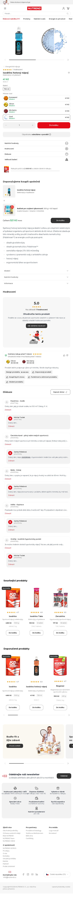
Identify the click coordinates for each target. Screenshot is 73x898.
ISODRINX (26, 457)
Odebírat (64, 776)
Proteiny (26, 19)
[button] (68, 60)
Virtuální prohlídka (9, 858)
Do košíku (60, 220)
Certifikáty (29, 838)
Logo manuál (53, 830)
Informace (36, 283)
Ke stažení (52, 833)
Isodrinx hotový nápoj (36, 687)
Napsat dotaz (60, 392)
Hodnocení (36, 148)
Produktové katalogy (33, 830)
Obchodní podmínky (10, 830)
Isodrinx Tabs (36, 616)
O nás (5, 853)
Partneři (6, 864)
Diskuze (36, 154)
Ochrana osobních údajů (11, 833)
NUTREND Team (8, 838)
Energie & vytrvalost (57, 19)
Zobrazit (8, 410)
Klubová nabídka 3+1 (11, 19)
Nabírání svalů (39, 19)
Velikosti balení (36, 159)
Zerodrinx (60, 616)
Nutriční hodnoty (36, 143)
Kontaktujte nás (10, 875)
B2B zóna (29, 836)
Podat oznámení (9, 866)
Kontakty (6, 856)
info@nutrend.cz (9, 877)
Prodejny (6, 851)
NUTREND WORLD (9, 848)
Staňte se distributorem (34, 833)
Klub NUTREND (8, 836)
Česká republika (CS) (57, 874)
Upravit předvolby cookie (61, 887)
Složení (36, 270)
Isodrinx (13, 616)
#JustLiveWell (14, 746)
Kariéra (5, 861)
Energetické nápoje (11, 67)
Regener (60, 686)
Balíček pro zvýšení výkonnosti (37, 209)
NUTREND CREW (9, 841)
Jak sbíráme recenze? (36, 326)
